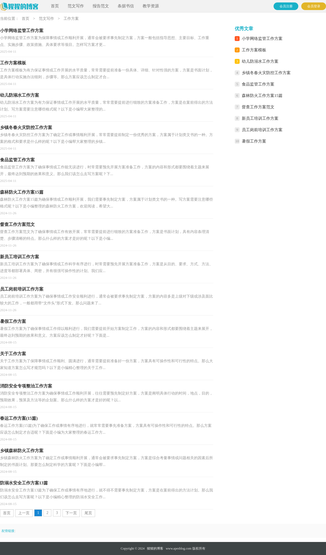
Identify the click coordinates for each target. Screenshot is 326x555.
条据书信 (126, 6)
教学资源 (151, 6)
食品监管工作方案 (258, 84)
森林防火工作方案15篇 (262, 95)
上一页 (24, 513)
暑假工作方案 (254, 141)
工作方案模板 (254, 50)
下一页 (71, 513)
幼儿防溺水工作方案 (260, 61)
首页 (55, 6)
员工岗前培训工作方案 (262, 130)
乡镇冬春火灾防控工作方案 (266, 73)
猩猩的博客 (155, 548)
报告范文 (101, 6)
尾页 (88, 513)
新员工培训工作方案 (260, 118)
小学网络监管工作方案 (262, 38)
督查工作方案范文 (258, 107)
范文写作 (76, 6)
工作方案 (71, 19)
